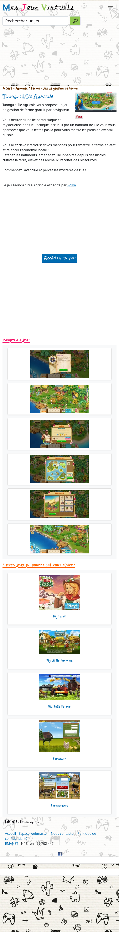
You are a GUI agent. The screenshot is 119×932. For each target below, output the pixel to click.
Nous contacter (63, 833)
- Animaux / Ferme (26, 88)
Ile (22, 821)
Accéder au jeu (59, 258)
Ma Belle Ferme (59, 706)
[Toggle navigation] (111, 8)
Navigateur (33, 822)
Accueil (7, 88)
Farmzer (59, 759)
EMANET (11, 843)
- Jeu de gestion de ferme (59, 88)
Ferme (11, 821)
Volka (71, 185)
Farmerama (59, 805)
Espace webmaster (33, 833)
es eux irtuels (38, 8)
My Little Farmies (59, 660)
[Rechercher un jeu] (35, 21)
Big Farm (59, 616)
